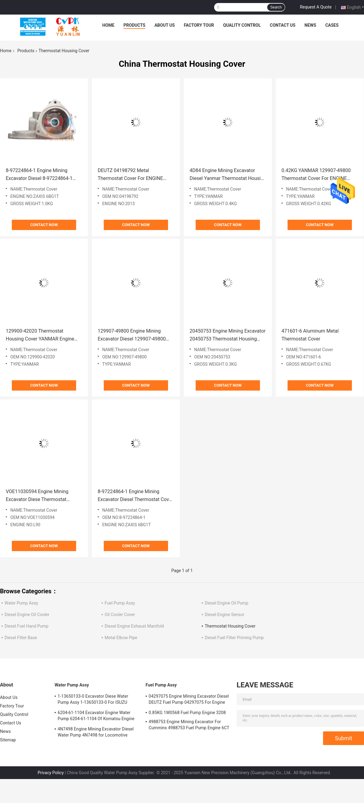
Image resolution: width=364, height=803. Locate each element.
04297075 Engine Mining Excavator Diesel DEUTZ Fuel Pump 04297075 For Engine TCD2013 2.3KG (189, 700)
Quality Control (242, 25)
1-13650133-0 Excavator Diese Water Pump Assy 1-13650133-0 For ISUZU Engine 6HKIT (93, 700)
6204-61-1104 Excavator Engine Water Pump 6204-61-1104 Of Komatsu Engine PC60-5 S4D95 (96, 716)
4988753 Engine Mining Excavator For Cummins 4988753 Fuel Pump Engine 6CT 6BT (189, 725)
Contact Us (282, 25)
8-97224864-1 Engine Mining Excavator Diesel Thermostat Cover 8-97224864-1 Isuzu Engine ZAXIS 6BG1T (135, 496)
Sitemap (8, 739)
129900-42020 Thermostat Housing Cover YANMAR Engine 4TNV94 (40, 335)
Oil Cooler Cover (120, 614)
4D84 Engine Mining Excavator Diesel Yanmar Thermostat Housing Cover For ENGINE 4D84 (228, 175)
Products (134, 25)
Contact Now (44, 224)
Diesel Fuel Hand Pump (27, 626)
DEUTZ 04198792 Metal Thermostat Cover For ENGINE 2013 (130, 175)
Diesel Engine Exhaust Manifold (134, 626)
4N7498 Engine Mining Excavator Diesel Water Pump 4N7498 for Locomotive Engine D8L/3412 (96, 733)
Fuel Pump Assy (120, 603)
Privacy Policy (51, 772)
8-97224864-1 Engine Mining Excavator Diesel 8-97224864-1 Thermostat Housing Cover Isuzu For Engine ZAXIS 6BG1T (41, 175)
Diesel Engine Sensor (224, 614)
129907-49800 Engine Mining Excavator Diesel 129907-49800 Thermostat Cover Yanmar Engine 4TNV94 (134, 335)
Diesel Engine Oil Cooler (27, 614)
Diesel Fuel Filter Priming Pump (234, 637)
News (310, 25)
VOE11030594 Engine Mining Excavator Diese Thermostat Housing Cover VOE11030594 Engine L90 (37, 496)
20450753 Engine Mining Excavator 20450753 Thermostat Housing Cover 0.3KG (227, 335)
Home (108, 25)
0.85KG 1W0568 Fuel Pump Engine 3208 (187, 712)
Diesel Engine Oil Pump (226, 603)
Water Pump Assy (21, 603)
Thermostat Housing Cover (230, 626)
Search (276, 7)
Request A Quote (316, 7)
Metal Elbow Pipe (121, 637)
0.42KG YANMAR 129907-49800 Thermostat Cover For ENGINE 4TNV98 (316, 175)
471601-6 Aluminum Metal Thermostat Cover (310, 335)
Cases (332, 25)
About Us (164, 25)
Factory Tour (199, 25)
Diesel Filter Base (21, 637)
